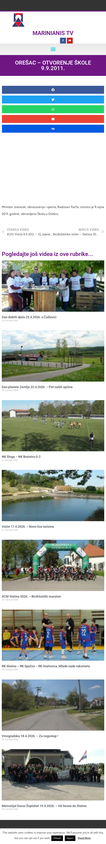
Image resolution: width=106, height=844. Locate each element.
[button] (53, 49)
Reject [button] (70, 838)
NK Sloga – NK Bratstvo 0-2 (21, 457)
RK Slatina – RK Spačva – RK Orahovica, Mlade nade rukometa (46, 666)
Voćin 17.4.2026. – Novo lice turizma (28, 526)
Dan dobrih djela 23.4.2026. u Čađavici (29, 317)
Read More (84, 838)
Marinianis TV (53, 33)
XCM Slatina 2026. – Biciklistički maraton (31, 596)
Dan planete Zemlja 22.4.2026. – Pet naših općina (37, 387)
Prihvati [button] (57, 838)
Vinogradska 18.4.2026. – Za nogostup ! (30, 736)
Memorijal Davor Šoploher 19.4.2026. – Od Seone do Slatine (44, 806)
